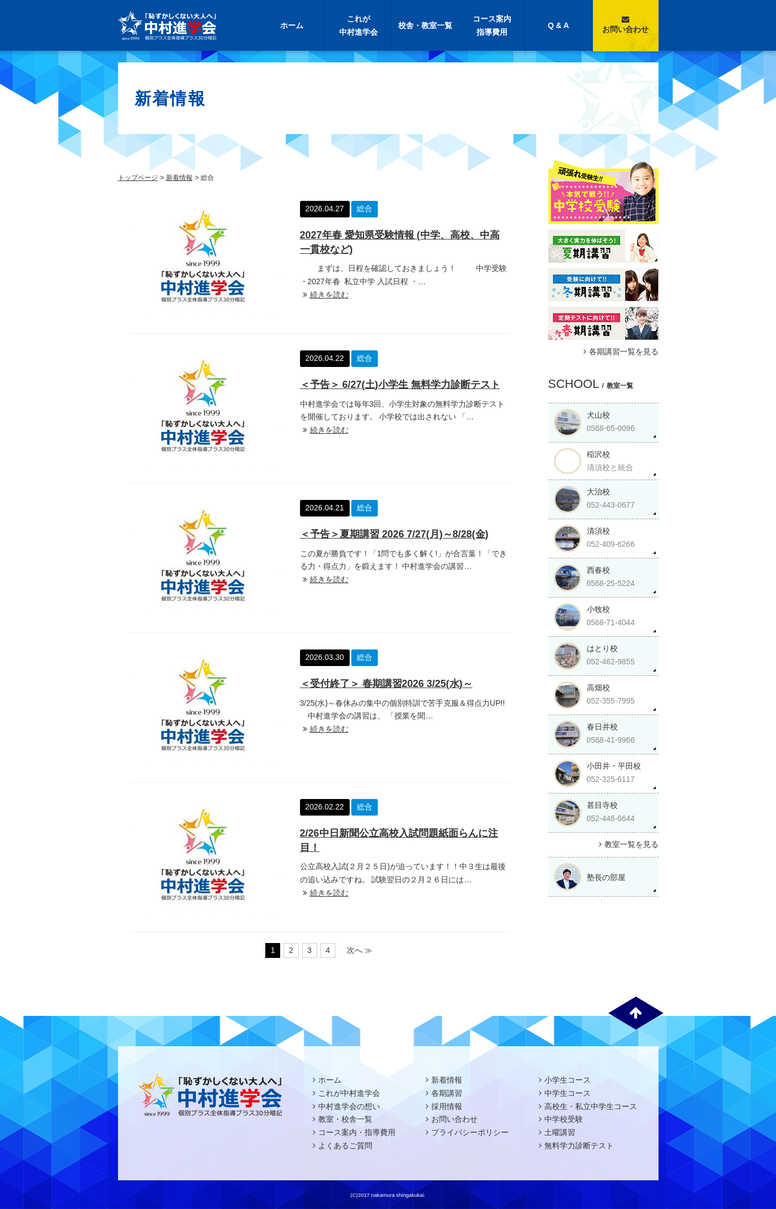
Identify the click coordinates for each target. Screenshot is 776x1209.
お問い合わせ (625, 24)
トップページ (138, 178)
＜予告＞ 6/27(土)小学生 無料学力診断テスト (400, 384)
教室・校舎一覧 (345, 1119)
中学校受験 (563, 1119)
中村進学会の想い (349, 1106)
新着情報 (179, 178)
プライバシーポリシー (470, 1132)
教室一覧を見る (627, 844)
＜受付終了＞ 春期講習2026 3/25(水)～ (386, 683)
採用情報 (446, 1106)
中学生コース (567, 1093)
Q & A (558, 25)
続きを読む (324, 294)
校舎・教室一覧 (425, 25)
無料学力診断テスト (579, 1145)
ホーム (291, 25)
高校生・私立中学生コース (590, 1106)
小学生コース (567, 1079)
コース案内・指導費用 (356, 1132)
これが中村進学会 (358, 25)
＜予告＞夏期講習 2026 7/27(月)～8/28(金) (394, 534)
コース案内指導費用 (492, 25)
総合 (364, 208)
